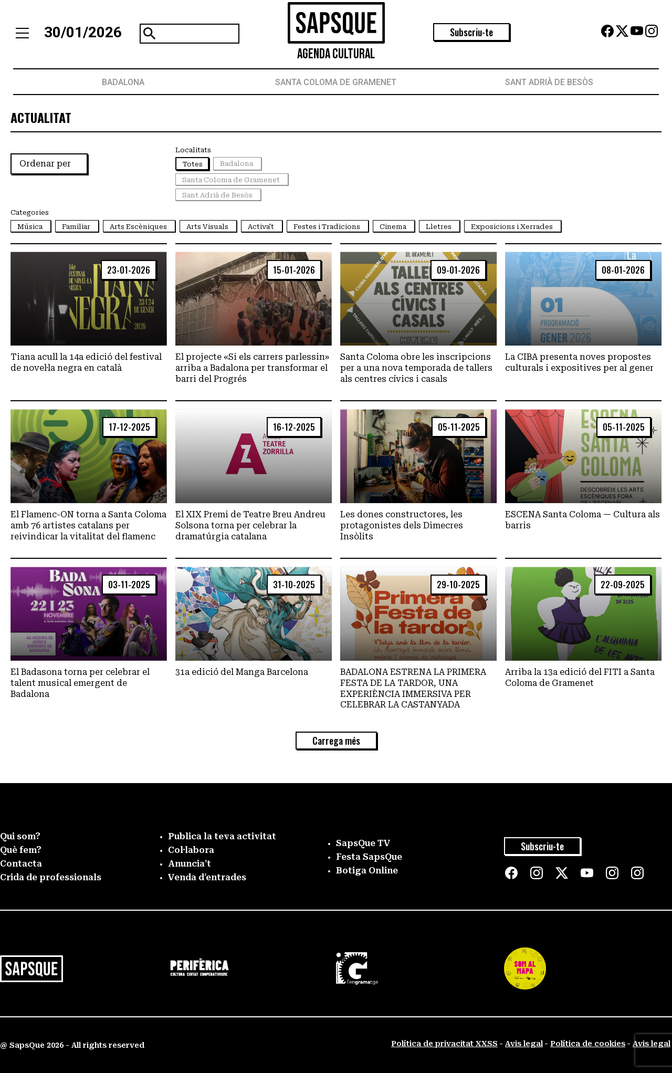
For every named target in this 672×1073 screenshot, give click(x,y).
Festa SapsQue (369, 857)
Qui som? (20, 836)
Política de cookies (587, 1043)
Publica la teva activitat (222, 836)
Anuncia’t (189, 864)
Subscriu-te (471, 32)
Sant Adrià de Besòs (549, 82)
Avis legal (524, 1043)
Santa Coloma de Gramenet (335, 82)
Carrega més (336, 740)
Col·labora (191, 850)
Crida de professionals (50, 877)
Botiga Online (367, 871)
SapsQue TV (363, 843)
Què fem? (20, 850)
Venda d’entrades (207, 877)
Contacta (21, 864)
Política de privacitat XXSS (444, 1043)
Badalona (123, 82)
